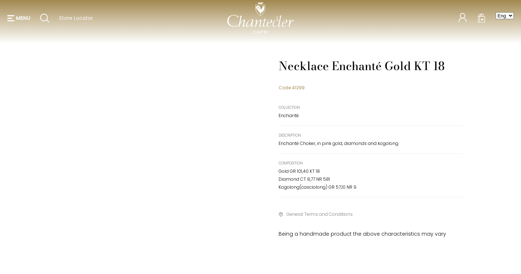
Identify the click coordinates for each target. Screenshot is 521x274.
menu (23, 18)
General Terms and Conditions (320, 214)
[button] (18, 18)
